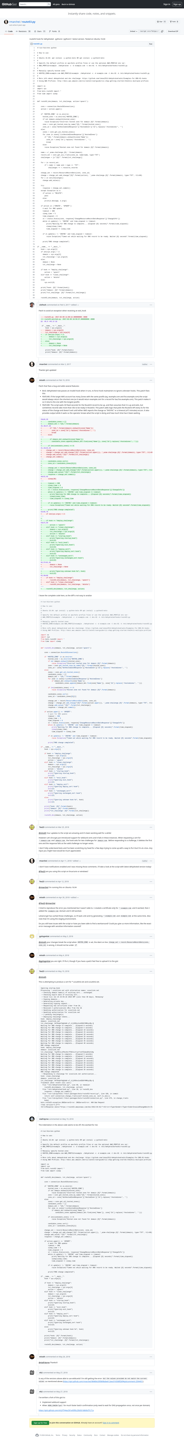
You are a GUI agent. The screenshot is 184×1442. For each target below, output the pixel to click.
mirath (42, 380)
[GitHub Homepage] (37, 1435)
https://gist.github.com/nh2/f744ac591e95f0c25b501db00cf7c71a (66, 1410)
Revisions (23, 31)
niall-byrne (44, 1119)
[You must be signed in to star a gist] (162, 21)
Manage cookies (113, 1435)
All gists (56, 4)
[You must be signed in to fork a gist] (174, 21)
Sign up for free (40, 1423)
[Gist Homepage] (9, 4)
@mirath (42, 833)
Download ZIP (173, 31)
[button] (162, 31)
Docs (96, 1435)
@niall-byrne (44, 1362)
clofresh (42, 305)
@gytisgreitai (44, 961)
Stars (40, 31)
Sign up (177, 4)
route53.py (28, 21)
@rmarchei (43, 887)
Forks (54, 31)
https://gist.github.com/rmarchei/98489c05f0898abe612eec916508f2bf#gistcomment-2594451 (103, 1381)
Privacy (64, 1435)
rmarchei (14, 21)
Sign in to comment (111, 1422)
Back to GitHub (68, 4)
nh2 (41, 1372)
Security (72, 1435)
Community (88, 1435)
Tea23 (41, 827)
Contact (102, 1435)
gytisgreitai (44, 936)
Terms (58, 1435)
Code (9, 31)
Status (79, 1435)
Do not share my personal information (135, 1435)
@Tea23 (42, 871)
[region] (92, 173)
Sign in (167, 4)
